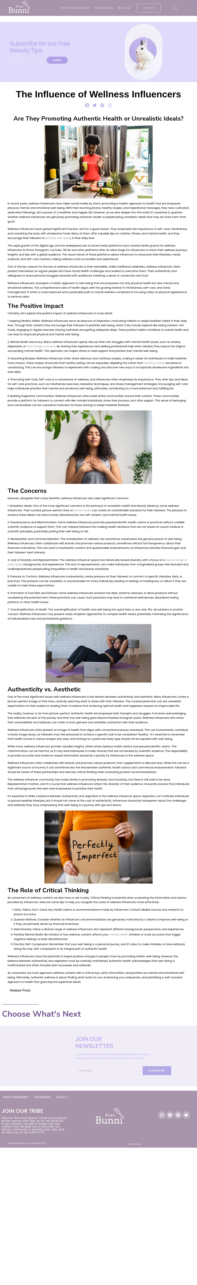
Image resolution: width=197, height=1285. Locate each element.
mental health (118, 934)
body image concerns (41, 346)
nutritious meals (154, 363)
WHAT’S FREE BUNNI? (75, 8)
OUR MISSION (103, 8)
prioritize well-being (58, 238)
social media (82, 510)
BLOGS (124, 8)
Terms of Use (134, 1144)
